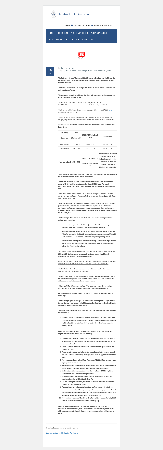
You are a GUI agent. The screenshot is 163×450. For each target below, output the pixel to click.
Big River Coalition (67, 68)
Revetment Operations (84, 70)
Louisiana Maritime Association (74, 14)
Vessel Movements (79, 33)
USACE (109, 70)
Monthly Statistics (84, 39)
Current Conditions (59, 33)
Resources (61, 39)
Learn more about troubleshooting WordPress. (62, 433)
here (110, 105)
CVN (71, 39)
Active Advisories (99, 33)
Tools (50, 39)
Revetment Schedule (99, 70)
